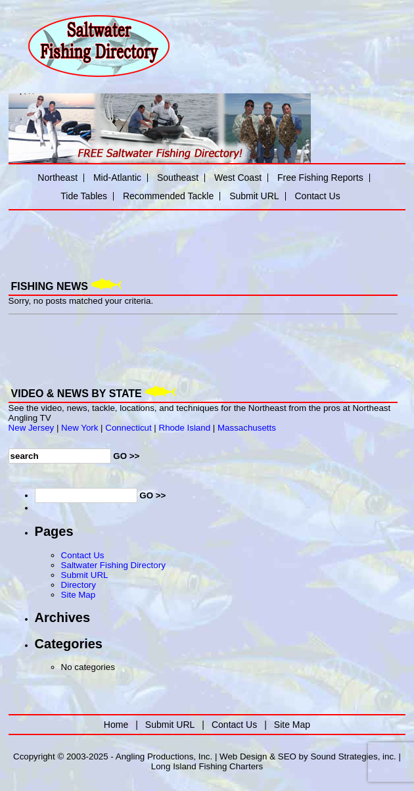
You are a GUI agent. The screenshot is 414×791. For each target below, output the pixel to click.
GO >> (126, 456)
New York (79, 428)
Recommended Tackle (168, 196)
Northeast (57, 177)
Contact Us (317, 196)
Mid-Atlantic (117, 177)
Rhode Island (185, 428)
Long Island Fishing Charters (207, 766)
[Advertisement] (162, 234)
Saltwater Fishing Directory (113, 565)
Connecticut (128, 428)
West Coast (238, 177)
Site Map (78, 595)
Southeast (177, 177)
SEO (287, 756)
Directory (78, 585)
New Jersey (32, 428)
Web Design (243, 756)
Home (116, 724)
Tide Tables (83, 196)
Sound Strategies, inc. (353, 756)
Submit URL (254, 196)
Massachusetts (247, 428)
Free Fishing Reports (320, 177)
